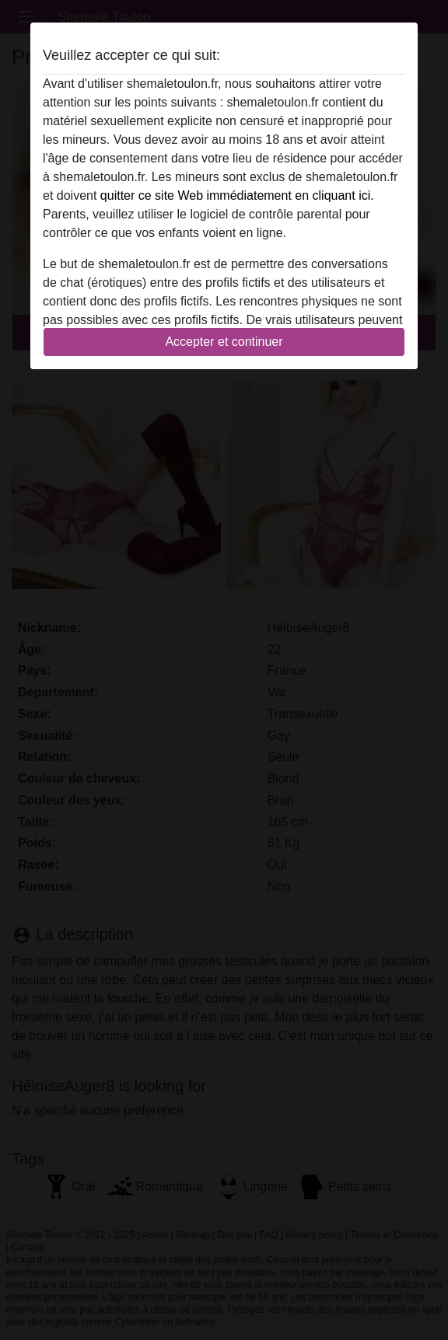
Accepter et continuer (223, 341)
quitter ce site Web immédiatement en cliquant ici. (237, 195)
